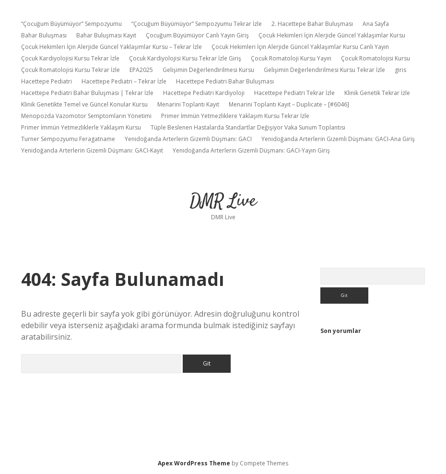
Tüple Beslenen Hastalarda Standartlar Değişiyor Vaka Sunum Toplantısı (248, 127)
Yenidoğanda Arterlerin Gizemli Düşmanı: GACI (188, 139)
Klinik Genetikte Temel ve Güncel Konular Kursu (84, 104)
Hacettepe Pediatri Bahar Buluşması (225, 81)
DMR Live (223, 201)
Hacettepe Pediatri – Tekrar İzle (124, 81)
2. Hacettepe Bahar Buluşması (312, 24)
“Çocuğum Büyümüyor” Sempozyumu (71, 24)
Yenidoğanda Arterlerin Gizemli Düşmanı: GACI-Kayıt (92, 150)
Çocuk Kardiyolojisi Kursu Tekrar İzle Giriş (185, 58)
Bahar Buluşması (44, 35)
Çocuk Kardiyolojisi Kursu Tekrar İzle (70, 58)
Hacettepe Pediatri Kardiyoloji (204, 93)
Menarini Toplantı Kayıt (188, 104)
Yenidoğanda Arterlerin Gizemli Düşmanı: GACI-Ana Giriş (338, 139)
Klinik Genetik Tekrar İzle (377, 93)
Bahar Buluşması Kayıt (106, 35)
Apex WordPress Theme (194, 463)
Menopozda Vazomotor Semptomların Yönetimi (86, 116)
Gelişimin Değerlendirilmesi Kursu (208, 70)
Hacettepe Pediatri (46, 81)
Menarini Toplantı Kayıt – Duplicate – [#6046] (289, 104)
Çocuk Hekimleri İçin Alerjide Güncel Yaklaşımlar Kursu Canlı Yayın (300, 47)
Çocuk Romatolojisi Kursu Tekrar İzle (70, 70)
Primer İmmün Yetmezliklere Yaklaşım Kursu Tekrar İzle (235, 116)
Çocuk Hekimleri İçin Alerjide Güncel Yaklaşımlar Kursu (331, 35)
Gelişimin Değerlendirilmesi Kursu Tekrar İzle (324, 70)
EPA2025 (141, 70)
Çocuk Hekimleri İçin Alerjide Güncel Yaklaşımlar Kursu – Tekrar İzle (111, 47)
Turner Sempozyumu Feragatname (68, 139)
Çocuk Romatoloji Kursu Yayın (291, 58)
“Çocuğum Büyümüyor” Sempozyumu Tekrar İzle (196, 24)
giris (400, 70)
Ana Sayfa (376, 24)
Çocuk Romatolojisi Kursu (375, 58)
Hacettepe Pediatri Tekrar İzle (294, 93)
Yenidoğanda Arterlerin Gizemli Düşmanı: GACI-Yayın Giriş (251, 150)
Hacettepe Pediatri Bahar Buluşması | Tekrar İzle (87, 93)
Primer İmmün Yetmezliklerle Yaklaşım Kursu (81, 127)
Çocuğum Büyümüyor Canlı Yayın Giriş (197, 35)
